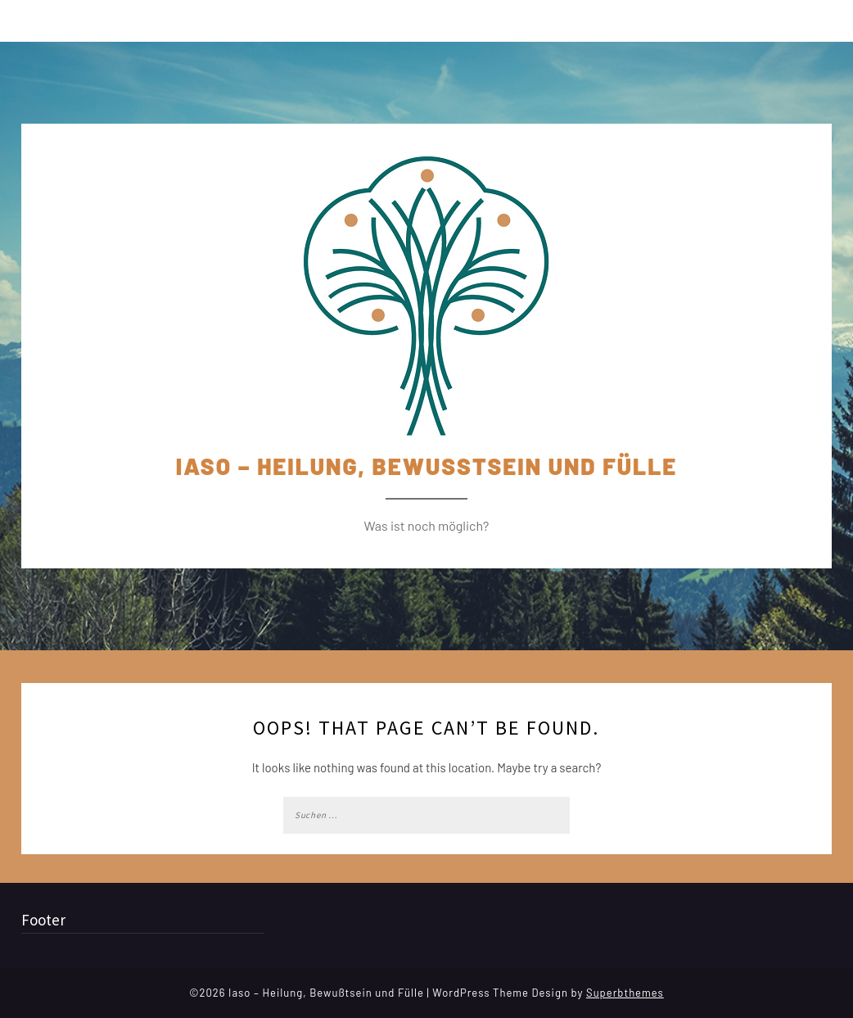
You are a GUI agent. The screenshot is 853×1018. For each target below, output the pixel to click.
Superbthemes (625, 992)
